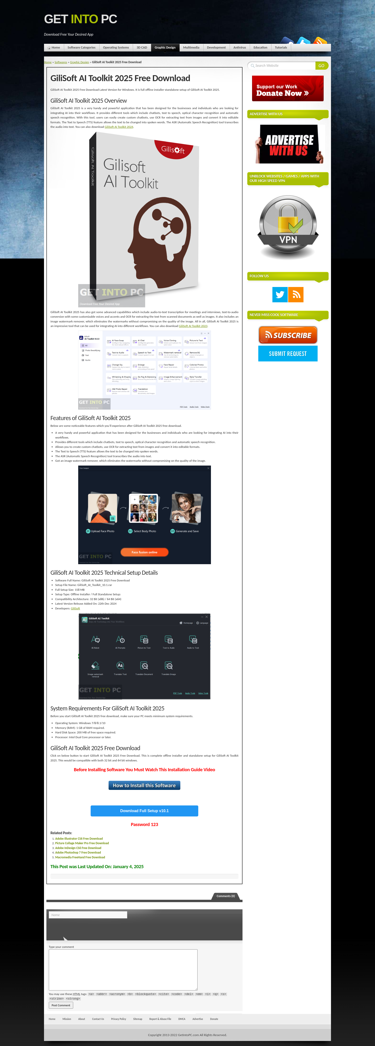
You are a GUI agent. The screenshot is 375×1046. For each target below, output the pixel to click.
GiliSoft (75, 608)
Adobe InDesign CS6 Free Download (78, 848)
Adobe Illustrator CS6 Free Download (79, 838)
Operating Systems (116, 47)
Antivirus (239, 47)
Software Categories (81, 47)
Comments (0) (226, 896)
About (81, 1019)
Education (260, 47)
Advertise (198, 1019)
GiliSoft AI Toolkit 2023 (193, 326)
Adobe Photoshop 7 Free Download (78, 852)
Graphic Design (165, 48)
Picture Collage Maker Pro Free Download (82, 843)
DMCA (181, 1019)
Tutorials (281, 47)
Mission (66, 1019)
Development (216, 47)
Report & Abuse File (160, 1019)
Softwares (61, 62)
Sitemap (137, 1019)
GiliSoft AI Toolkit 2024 (119, 127)
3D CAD (142, 47)
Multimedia (191, 47)
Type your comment (61, 947)
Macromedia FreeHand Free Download (80, 857)
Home (56, 47)
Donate (214, 1019)
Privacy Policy (118, 1019)
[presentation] (81, 928)
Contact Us (98, 1019)
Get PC (80, 19)
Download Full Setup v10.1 (144, 811)
